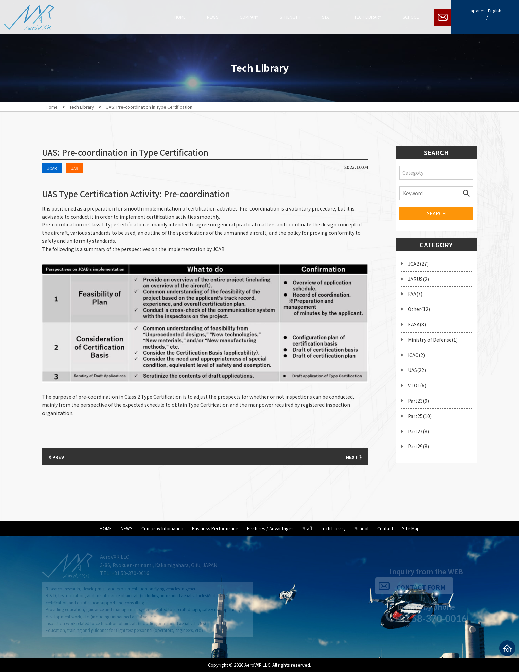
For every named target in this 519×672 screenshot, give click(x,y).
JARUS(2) (418, 278)
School (361, 528)
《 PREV (59, 456)
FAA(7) (415, 293)
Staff (307, 528)
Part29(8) (418, 446)
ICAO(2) (416, 355)
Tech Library (333, 528)
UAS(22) (417, 370)
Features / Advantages (270, 528)
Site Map (411, 528)
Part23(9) (418, 400)
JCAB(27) (418, 263)
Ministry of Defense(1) (433, 339)
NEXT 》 (351, 456)
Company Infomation (162, 528)
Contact (385, 528)
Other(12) (419, 309)
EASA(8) (417, 324)
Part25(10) (420, 416)
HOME (106, 528)
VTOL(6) (417, 385)
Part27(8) (418, 431)
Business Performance (215, 528)
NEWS (127, 528)
